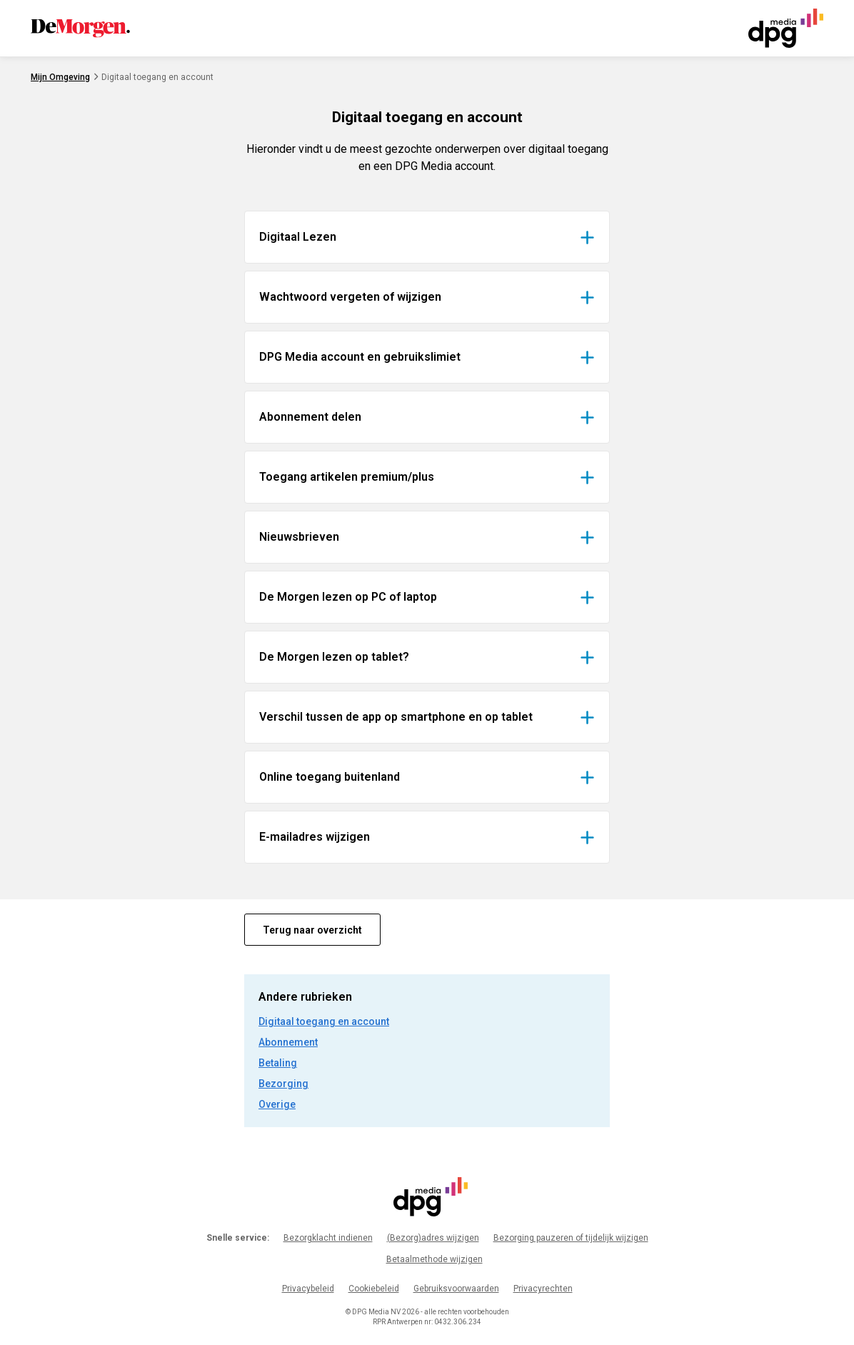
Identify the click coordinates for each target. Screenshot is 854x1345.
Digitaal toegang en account (323, 1021)
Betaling (277, 1063)
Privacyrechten (543, 1289)
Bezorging (283, 1083)
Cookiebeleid (373, 1289)
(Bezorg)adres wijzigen (433, 1238)
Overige (277, 1104)
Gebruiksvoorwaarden (456, 1289)
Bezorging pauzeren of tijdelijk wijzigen (570, 1238)
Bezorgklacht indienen (328, 1238)
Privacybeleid (308, 1289)
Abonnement (288, 1042)
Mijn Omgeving (60, 77)
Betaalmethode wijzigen (434, 1259)
